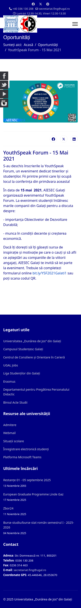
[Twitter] (40, 4)
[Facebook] (33, 4)
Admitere (9, 425)
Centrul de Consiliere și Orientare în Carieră (34, 357)
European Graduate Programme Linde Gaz (40, 497)
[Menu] (75, 24)
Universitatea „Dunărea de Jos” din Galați (32, 341)
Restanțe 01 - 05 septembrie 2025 (40, 483)
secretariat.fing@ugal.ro (54, 9)
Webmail (9, 433)
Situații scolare (13, 441)
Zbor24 (40, 511)
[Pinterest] (47, 4)
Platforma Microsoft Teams (22, 457)
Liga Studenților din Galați (21, 373)
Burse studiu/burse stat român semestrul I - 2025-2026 (40, 527)
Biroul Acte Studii (15, 402)
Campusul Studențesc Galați (23, 349)
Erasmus (9, 381)
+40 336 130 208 (23, 9)
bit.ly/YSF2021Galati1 (49, 273)
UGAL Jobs (10, 365)
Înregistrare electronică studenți (26, 449)
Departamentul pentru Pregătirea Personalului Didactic (36, 391)
